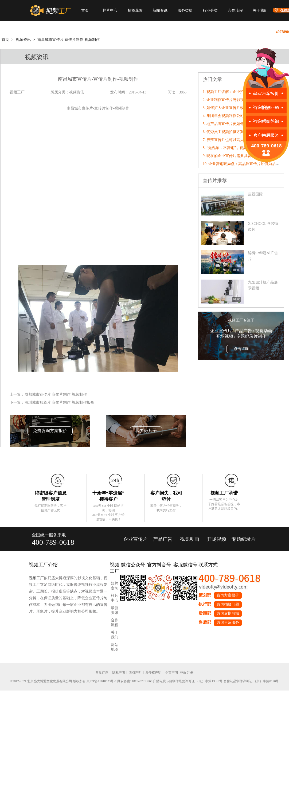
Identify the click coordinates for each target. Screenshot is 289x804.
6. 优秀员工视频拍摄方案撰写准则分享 (234, 132)
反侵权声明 (153, 672)
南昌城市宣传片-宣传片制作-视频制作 (68, 40)
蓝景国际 (255, 194)
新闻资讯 (160, 11)
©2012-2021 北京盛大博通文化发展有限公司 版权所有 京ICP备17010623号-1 (63, 681)
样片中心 (110, 11)
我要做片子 (146, 430)
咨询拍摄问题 (228, 604)
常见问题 (102, 672)
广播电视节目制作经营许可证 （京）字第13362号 (188, 681)
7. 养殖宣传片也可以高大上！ (227, 140)
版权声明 (135, 672)
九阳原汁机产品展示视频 (263, 285)
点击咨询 (241, 349)
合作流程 (235, 11)
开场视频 (216, 539)
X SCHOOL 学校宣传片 (263, 227)
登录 (183, 672)
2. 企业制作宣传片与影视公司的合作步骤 (236, 100)
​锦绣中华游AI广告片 (263, 256)
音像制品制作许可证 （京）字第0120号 (251, 681)
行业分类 (210, 11)
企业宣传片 (135, 539)
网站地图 (114, 647)
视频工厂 (36, 578)
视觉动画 (189, 539)
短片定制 (114, 585)
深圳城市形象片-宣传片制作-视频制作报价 (59, 403)
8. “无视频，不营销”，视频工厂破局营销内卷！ (242, 148)
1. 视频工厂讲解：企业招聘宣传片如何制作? (239, 92)
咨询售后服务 (228, 623)
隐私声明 (118, 672)
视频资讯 (23, 40)
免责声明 (171, 672)
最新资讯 (114, 610)
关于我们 (260, 11)
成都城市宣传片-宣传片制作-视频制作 (56, 395)
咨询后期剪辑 (228, 613)
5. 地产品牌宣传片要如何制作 (227, 124)
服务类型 (185, 11)
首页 (85, 11)
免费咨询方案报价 (50, 430)
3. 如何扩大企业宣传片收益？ (227, 108)
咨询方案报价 (228, 595)
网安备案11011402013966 (134, 681)
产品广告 (162, 539)
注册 (190, 672)
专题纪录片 (244, 539)
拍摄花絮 (135, 11)
